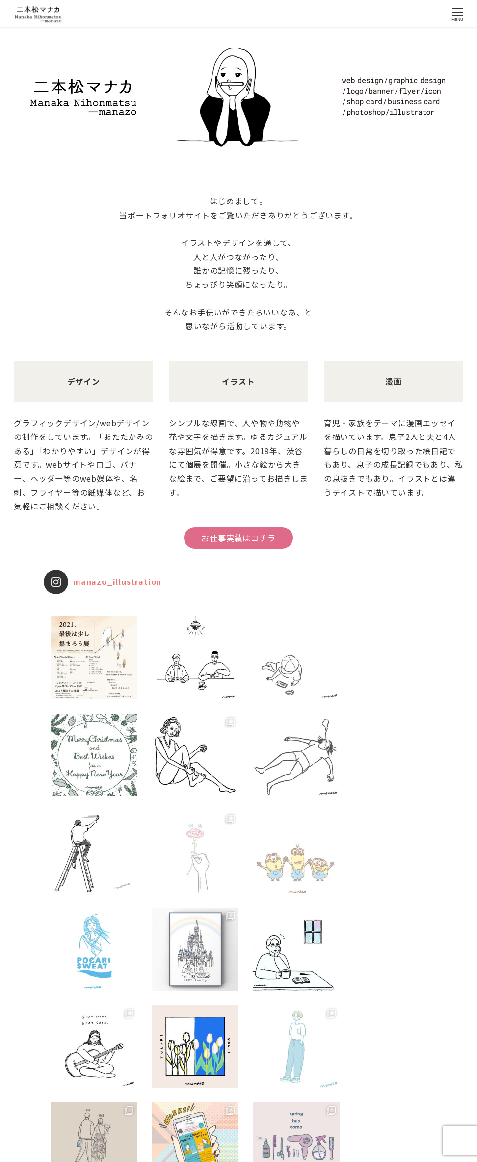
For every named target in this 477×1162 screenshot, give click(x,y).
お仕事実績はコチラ (238, 538)
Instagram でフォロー (239, 1112)
